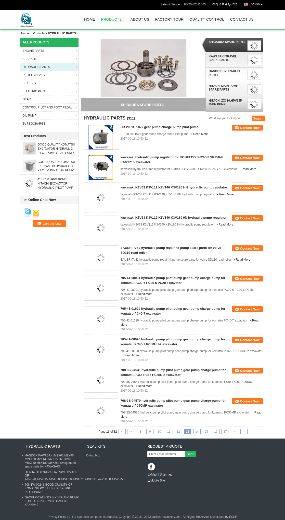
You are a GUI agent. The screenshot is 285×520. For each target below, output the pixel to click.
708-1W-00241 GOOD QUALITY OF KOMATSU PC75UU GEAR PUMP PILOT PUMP (48, 488)
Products (111, 19)
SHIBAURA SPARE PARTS (227, 42)
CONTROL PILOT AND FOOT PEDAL (47, 107)
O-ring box (93, 455)
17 (225, 431)
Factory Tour (169, 19)
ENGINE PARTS (33, 51)
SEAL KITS (30, 59)
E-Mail (152, 474)
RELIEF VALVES (34, 75)
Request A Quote (224, 4)
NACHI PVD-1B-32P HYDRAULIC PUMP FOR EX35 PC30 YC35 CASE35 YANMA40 (52, 501)
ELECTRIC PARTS (35, 91)
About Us (139, 19)
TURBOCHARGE (34, 123)
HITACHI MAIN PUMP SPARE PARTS (223, 87)
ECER (233, 517)
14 (197, 431)
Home (89, 19)
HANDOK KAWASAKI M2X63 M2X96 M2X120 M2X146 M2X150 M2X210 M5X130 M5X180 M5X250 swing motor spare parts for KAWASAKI (50, 461)
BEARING (29, 83)
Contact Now (249, 128)
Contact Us (242, 19)
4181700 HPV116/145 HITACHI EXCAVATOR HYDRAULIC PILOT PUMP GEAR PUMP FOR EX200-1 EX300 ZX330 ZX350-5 (56, 188)
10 (159, 431)
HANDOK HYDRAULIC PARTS (224, 73)
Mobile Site (156, 480)
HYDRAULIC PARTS (36, 67)
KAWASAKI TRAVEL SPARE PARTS (223, 58)
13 (187, 431)
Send (190, 454)
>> (234, 431)
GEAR (27, 99)
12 (178, 431)
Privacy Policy (57, 517)
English (256, 3)
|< (122, 431)
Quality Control (207, 19)
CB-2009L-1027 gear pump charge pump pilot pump (159, 127)
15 (206, 431)
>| (244, 431)
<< (131, 431)
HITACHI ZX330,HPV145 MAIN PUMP (225, 102)
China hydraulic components (86, 517)
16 (215, 431)
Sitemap (165, 474)
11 (168, 431)
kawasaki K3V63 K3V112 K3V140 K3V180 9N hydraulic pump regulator (173, 217)
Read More (200, 134)
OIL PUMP (30, 115)
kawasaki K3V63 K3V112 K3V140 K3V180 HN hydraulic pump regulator (173, 187)
